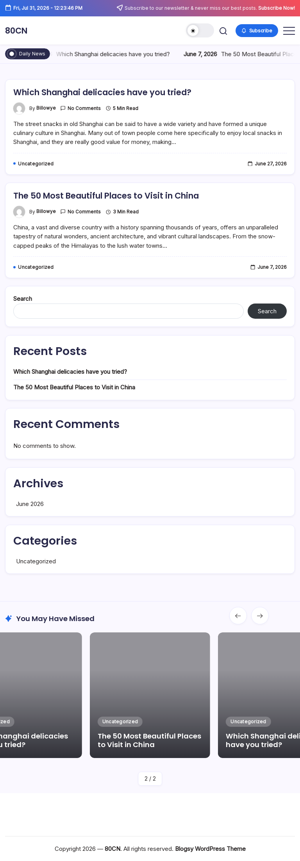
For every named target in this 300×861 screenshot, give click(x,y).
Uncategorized (36, 576)
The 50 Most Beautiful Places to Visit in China (113, 210)
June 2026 (30, 518)
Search (22, 313)
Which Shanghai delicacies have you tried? (114, 54)
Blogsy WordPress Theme (210, 848)
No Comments (84, 123)
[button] (200, 30)
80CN (17, 30)
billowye (46, 123)
